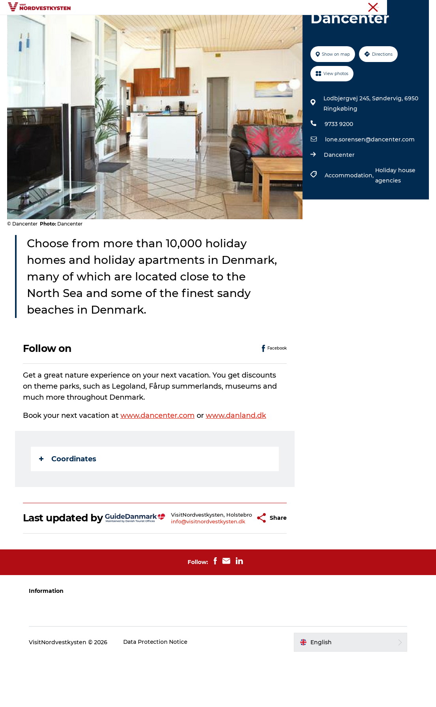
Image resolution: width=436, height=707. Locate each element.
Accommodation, (349, 212)
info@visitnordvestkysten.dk (192, 568)
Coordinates (68, 496)
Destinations (116, 25)
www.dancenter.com (158, 453)
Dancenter (338, 192)
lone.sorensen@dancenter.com (369, 177)
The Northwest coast (404, 7)
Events (202, 25)
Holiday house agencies (395, 213)
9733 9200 (338, 161)
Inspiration (163, 25)
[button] (236, 561)
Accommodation (249, 25)
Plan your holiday (312, 25)
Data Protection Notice (159, 691)
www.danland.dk (237, 453)
